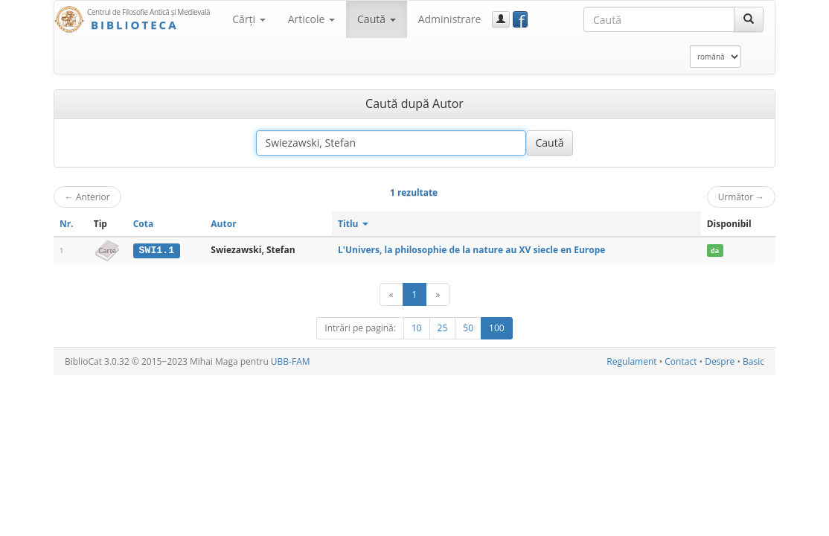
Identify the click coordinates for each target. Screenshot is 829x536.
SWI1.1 (156, 250)
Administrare (449, 19)
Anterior (87, 196)
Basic (753, 361)
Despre (719, 361)
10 (417, 328)
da (715, 250)
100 (497, 328)
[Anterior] (391, 294)
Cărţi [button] (248, 19)
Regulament (631, 361)
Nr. (67, 223)
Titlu (353, 223)
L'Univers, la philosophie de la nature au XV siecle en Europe (471, 249)
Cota (143, 223)
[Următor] (437, 294)
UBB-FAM (290, 361)
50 (468, 328)
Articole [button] (311, 19)
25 (443, 328)
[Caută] (749, 19)
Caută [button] (376, 19)
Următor (741, 196)
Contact (681, 361)
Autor (223, 223)
